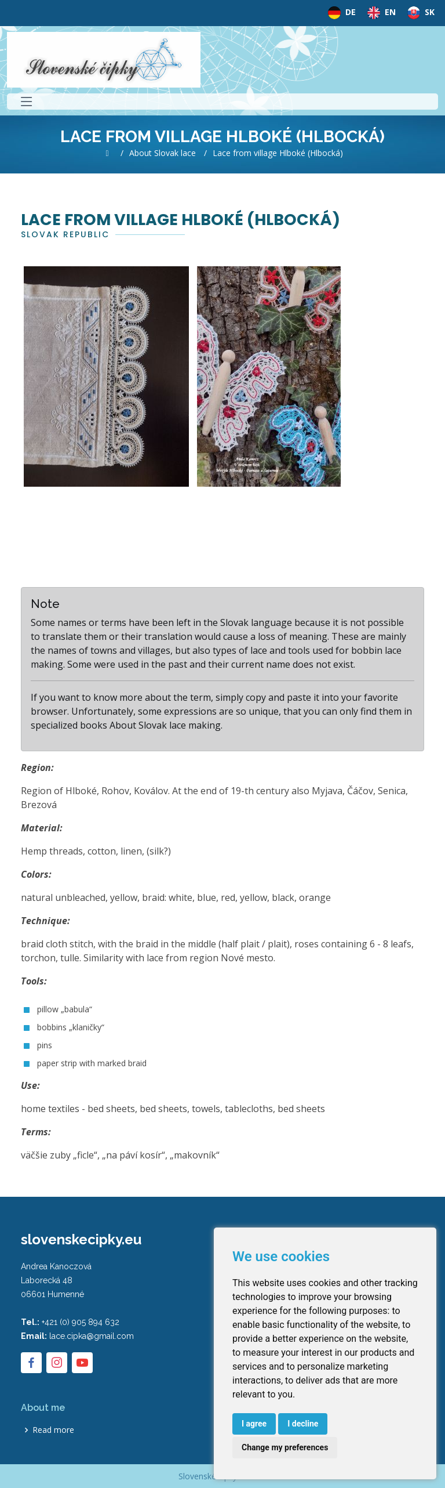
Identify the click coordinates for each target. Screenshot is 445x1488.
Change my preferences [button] (285, 1447)
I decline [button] (302, 1423)
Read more (53, 1430)
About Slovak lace (162, 152)
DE (339, 13)
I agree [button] (254, 1423)
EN (379, 13)
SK (419, 13)
